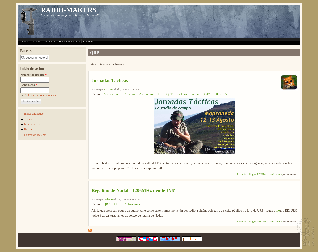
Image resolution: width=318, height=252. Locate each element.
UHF (218, 94)
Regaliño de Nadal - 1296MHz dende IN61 (133, 190)
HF (160, 94)
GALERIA (49, 41)
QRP (169, 94)
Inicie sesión (276, 174)
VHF (228, 94)
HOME (24, 41)
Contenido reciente (35, 134)
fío (278, 210)
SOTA (207, 94)
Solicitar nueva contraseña (40, 95)
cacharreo (109, 199)
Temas (28, 119)
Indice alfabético (34, 113)
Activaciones (112, 94)
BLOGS (36, 41)
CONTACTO (90, 41)
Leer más (241, 174)
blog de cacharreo (257, 221)
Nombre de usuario (33, 74)
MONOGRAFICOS (69, 41)
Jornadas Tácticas (109, 80)
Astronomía (146, 94)
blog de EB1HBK (257, 174)
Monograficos (32, 124)
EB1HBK (109, 89)
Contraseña (28, 84)
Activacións (132, 204)
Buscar (28, 129)
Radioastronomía (187, 94)
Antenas (130, 94)
